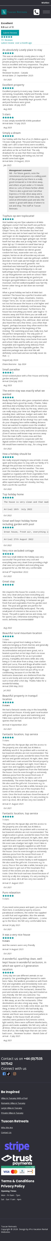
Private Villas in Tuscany (12, 1112)
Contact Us (6, 1132)
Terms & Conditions (17, 1181)
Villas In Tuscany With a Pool (14, 1098)
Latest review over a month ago (16, 42)
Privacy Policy (13, 1186)
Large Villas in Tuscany (11, 1108)
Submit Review (10, 32)
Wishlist (45, 2)
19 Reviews (7, 40)
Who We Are (7, 1127)
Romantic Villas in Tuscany (13, 1103)
